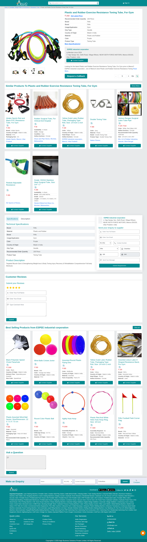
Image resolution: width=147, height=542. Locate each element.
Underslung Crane (123, 501)
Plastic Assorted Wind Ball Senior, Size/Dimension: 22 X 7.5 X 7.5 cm (17, 419)
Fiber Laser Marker (105, 503)
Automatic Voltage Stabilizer (108, 501)
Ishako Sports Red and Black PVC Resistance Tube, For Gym (15, 120)
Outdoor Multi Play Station (56, 493)
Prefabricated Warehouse (31, 499)
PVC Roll (17, 505)
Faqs (11, 533)
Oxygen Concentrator (75, 511)
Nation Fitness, (95, 140)
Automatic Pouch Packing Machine (26, 507)
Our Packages (79, 523)
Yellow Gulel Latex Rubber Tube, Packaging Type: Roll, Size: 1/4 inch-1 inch (73, 120)
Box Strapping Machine (31, 495)
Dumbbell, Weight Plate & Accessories (19, 7)
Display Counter (60, 495)
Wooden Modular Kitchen (75, 507)
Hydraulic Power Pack (125, 499)
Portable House (24, 497)
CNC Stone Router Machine (41, 501)
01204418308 (111, 519)
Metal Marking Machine (119, 503)
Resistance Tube (35, 7)
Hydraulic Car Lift (101, 495)
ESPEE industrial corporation (78, 49)
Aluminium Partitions (125, 493)
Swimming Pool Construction (87, 509)
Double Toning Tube (98, 119)
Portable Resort (63, 497)
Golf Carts (36, 511)
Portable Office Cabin (123, 497)
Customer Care (14, 523)
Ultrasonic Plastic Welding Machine (94, 505)
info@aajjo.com (112, 525)
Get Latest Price (77, 15)
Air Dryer (64, 507)
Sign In (126, 3)
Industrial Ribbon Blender (110, 493)
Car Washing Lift (110, 507)
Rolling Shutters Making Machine (94, 507)
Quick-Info (13, 528)
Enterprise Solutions (81, 533)
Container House (71, 499)
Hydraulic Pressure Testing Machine (68, 503)
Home (6, 7)
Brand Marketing (80, 528)
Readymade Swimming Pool (119, 509)
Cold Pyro (97, 511)
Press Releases (29, 519)
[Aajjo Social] (125, 489)
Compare (136, 481)
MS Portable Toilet (52, 497)
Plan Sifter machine (55, 505)
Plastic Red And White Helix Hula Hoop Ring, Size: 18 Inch (99, 419)
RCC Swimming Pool (103, 509)
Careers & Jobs (29, 521)
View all (137, 327)
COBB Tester (37, 503)
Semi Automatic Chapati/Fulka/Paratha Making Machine (32, 509)
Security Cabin (14, 497)
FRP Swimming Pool (71, 509)
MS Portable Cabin (75, 497)
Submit (11, 319)
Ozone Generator (88, 511)
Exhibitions (13, 530)
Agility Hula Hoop (69, 418)
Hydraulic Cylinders (112, 499)
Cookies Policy (47, 519)
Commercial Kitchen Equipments (38, 505)
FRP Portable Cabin (88, 497)
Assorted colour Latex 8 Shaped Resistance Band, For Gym (128, 361)
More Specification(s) (72, 43)
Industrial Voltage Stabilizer (75, 501)
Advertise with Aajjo (81, 521)
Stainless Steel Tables (16, 495)
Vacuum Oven (81, 499)
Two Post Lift (120, 507)
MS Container (99, 497)
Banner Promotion (81, 526)
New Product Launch (81, 530)
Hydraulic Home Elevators (73, 495)
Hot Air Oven (91, 499)
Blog (11, 526)
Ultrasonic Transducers (113, 505)
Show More (136, 85)
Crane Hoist (18, 503)
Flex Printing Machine (25, 501)
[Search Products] (49, 2)
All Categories (28, 523)
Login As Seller (80, 535)
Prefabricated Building (16, 499)
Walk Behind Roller (71, 493)
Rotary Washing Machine (58, 501)
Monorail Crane (27, 503)
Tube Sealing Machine (95, 493)
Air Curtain (24, 505)
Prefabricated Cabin (110, 497)
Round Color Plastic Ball (44, 418)
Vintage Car (43, 511)
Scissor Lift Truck (112, 495)
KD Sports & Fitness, (13, 202)
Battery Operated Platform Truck (58, 511)
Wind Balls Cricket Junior (44, 360)
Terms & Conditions (49, 521)
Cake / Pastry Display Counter (89, 503)
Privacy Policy (47, 523)
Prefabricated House (46, 499)
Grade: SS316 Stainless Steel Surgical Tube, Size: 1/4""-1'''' (44, 182)
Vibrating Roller (82, 493)
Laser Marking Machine (30, 493)
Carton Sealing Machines (46, 495)
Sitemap (12, 521)
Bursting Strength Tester (49, 503)
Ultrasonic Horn (66, 505)
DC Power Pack (100, 499)
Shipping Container (59, 499)
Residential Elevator (89, 495)
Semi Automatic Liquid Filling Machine (49, 507)
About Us (13, 519)
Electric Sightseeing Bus (24, 511)
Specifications (12, 218)
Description (25, 218)
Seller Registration (81, 519)
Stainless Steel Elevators (125, 495)
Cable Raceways (77, 505)
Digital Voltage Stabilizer (91, 501)
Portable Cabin (43, 493)
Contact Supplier (77, 60)
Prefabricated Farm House (38, 497)
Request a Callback (76, 76)
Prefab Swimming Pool (57, 509)
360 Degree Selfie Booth (108, 511)
